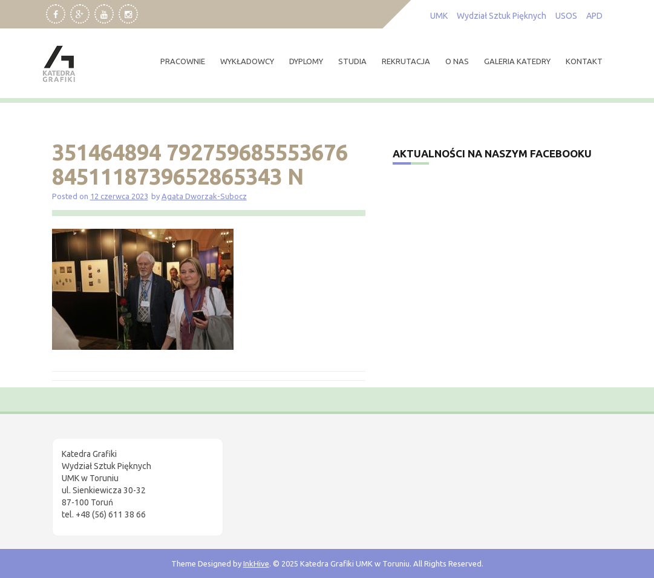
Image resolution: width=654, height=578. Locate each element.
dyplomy (306, 61)
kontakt (584, 61)
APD (594, 16)
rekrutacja (406, 61)
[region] (157, 476)
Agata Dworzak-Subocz (204, 196)
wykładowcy (247, 61)
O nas (457, 61)
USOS (566, 16)
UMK (439, 16)
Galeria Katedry (517, 61)
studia (352, 61)
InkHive (256, 563)
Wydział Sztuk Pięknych (501, 16)
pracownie (182, 61)
